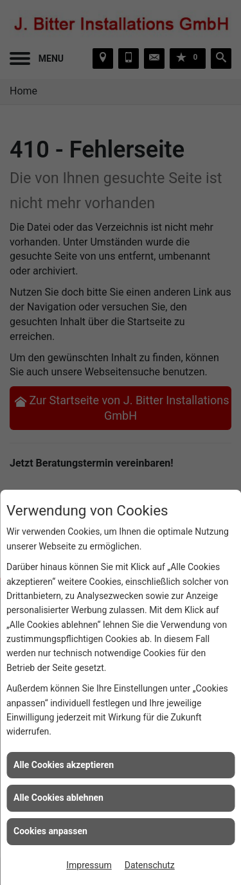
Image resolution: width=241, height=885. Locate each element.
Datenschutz (150, 865)
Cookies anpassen (50, 831)
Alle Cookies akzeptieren (63, 765)
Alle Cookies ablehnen (58, 797)
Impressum (88, 865)
